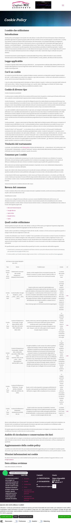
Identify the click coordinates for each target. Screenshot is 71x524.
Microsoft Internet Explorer (14, 207)
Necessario (8, 521)
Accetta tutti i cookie (64, 516)
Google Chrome (12, 210)
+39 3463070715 (43, 481)
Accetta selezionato (6, 516)
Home (25, 487)
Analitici (34, 521)
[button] (5, 473)
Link (67, 295)
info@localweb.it (9, 459)
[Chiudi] (70, 505)
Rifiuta (15, 516)
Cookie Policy (27, 484)
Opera (9, 218)
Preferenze (22, 521)
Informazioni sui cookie (26, 516)
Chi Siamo (26, 478)
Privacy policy (25, 147)
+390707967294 (44, 478)
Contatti (26, 481)
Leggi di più (9, 513)
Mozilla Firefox (11, 216)
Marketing (47, 521)
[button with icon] (54, 486)
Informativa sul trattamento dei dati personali (29, 491)
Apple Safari (11, 213)
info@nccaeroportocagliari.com (45, 486)
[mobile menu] (62, 5)
